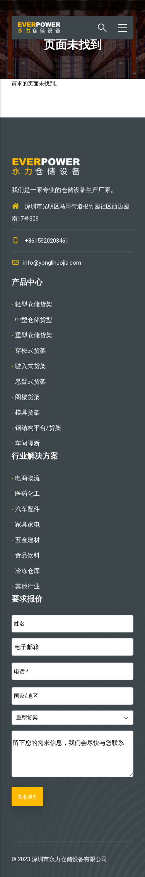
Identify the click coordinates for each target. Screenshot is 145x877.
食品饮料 (27, 555)
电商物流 (27, 478)
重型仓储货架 (33, 335)
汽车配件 (27, 509)
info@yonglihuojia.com (46, 262)
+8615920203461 (46, 240)
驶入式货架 (30, 366)
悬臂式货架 (30, 381)
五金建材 (27, 540)
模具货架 (27, 412)
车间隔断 (27, 443)
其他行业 (27, 586)
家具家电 (27, 524)
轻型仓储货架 (33, 304)
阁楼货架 (27, 397)
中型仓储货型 (33, 319)
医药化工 (27, 493)
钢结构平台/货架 (38, 428)
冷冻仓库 (27, 570)
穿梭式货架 (30, 350)
